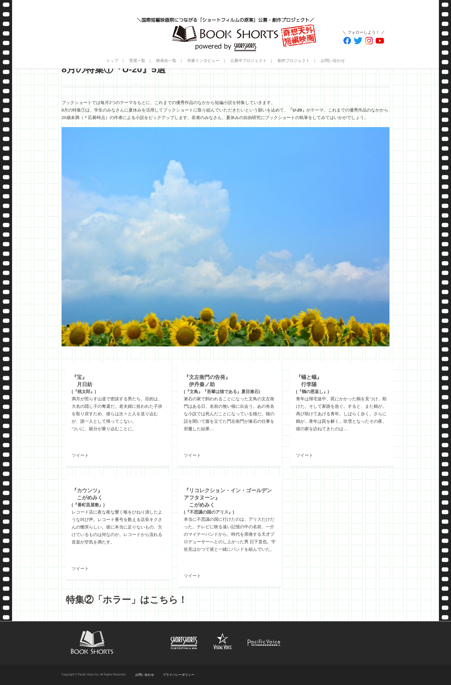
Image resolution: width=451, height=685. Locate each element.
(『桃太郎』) (84, 384)
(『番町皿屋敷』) (88, 497)
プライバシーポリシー (178, 674)
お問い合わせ (333, 60)
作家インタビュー (203, 60)
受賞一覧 (137, 60)
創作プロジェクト (294, 60)
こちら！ (168, 600)
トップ (112, 60)
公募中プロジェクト (248, 60)
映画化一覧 (166, 60)
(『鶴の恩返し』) (312, 384)
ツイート (80, 455)
